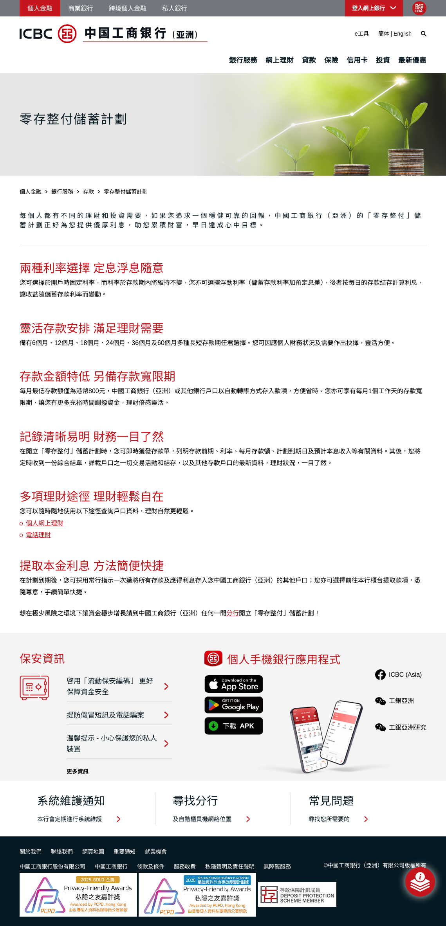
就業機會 (156, 852)
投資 (383, 60)
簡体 (383, 34)
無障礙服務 (277, 866)
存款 (88, 192)
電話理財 (38, 535)
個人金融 (39, 8)
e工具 (362, 34)
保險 (331, 60)
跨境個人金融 (127, 8)
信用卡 (357, 60)
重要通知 (124, 852)
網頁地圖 (93, 852)
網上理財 (279, 60)
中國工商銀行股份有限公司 (52, 866)
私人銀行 (174, 8)
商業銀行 (80, 8)
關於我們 (31, 852)
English (403, 34)
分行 (232, 613)
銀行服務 (243, 60)
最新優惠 (412, 60)
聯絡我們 (62, 852)
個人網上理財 (44, 523)
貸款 (309, 60)
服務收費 (185, 866)
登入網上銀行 (368, 8)
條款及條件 (150, 866)
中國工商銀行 (111, 866)
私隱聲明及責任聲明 (230, 866)
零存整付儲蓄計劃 (126, 192)
